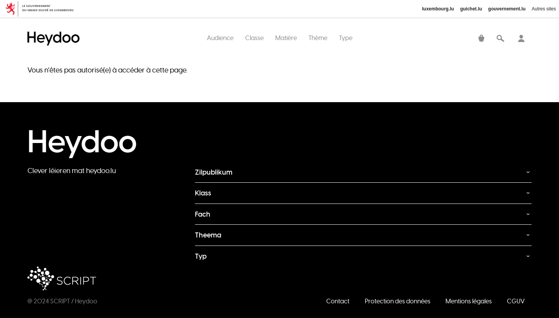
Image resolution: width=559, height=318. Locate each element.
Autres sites (544, 9)
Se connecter (521, 39)
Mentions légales (469, 301)
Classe (254, 38)
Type (345, 38)
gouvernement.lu (507, 9)
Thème (317, 38)
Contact (337, 301)
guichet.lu (471, 9)
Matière (286, 38)
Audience (220, 38)
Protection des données (397, 301)
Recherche (500, 39)
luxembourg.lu (438, 9)
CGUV (516, 301)
